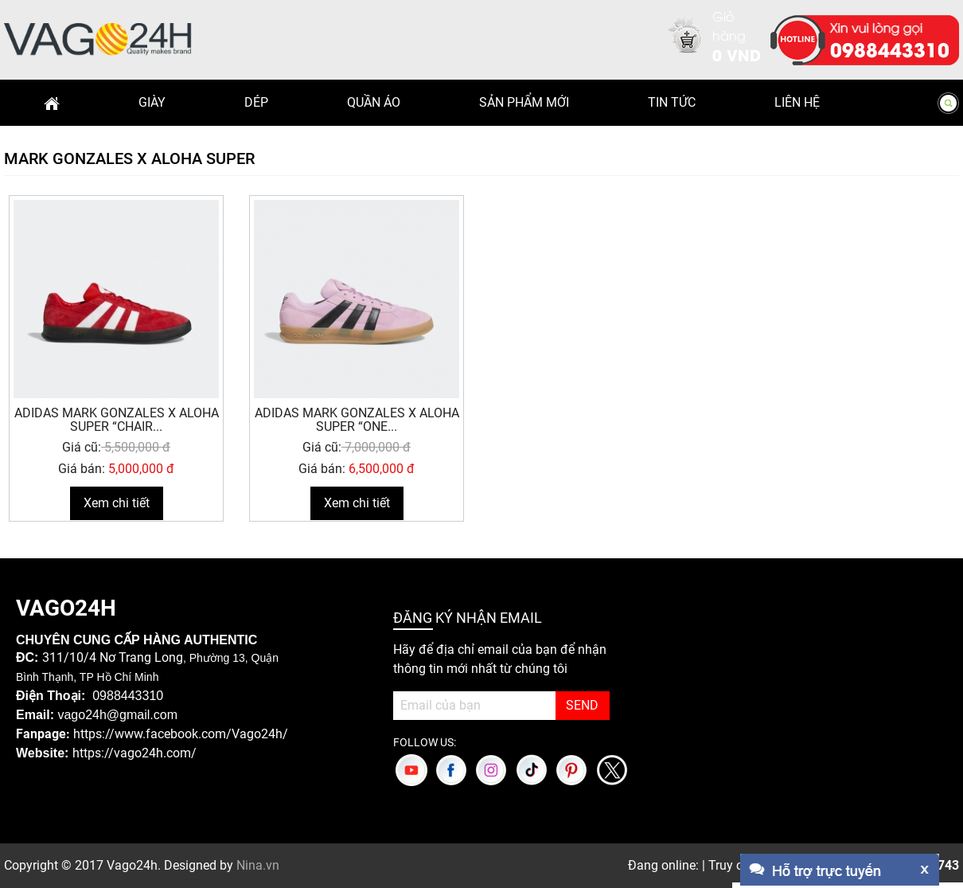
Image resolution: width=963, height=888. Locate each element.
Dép (256, 102)
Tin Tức (672, 102)
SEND (582, 705)
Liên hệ (797, 102)
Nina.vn (257, 865)
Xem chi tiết (117, 503)
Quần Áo (373, 102)
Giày (152, 102)
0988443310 (889, 48)
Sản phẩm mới (524, 102)
